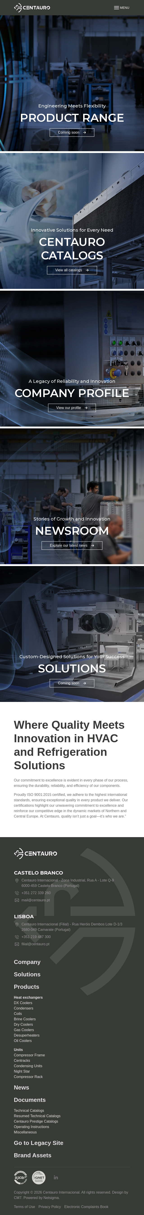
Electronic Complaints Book (86, 1207)
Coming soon (72, 132)
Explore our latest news (72, 545)
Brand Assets (33, 1155)
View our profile (72, 408)
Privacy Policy (50, 1207)
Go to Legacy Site (39, 1143)
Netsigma (51, 1198)
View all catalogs (72, 270)
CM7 (18, 1198)
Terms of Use (24, 1207)
